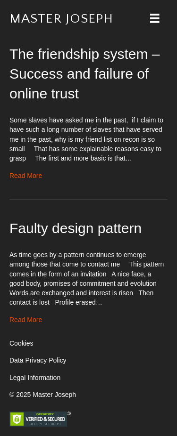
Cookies (21, 343)
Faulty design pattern (75, 228)
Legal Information (34, 377)
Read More (25, 175)
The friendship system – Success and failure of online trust (84, 73)
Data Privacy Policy (38, 360)
